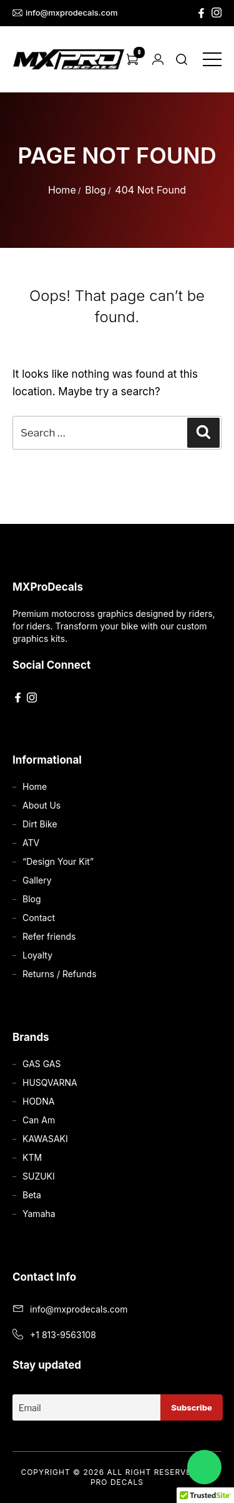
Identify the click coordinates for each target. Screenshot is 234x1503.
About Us (41, 805)
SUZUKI (38, 1176)
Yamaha (39, 1213)
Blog (95, 190)
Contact (38, 917)
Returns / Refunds (59, 973)
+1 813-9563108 (63, 1334)
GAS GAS (41, 1063)
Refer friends (49, 936)
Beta (31, 1195)
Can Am (38, 1120)
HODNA (38, 1101)
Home (62, 190)
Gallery (37, 880)
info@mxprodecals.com (65, 13)
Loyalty (37, 955)
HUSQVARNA (49, 1082)
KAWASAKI (45, 1138)
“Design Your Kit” (58, 861)
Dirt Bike (39, 824)
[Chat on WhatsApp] (204, 1467)
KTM (32, 1157)
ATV (30, 842)
